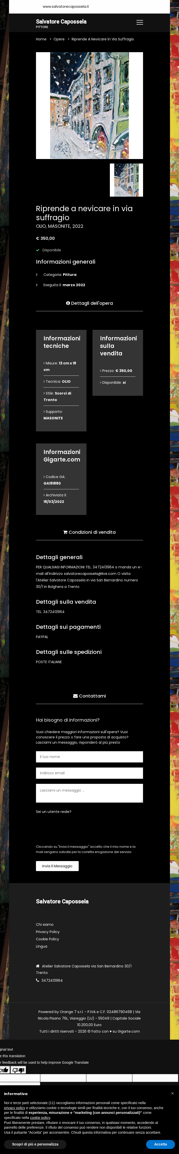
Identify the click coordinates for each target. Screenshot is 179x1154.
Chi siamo (45, 924)
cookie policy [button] (40, 1118)
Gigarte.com (129, 1031)
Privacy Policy (48, 932)
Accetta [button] (160, 1144)
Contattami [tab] (89, 696)
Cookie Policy (47, 939)
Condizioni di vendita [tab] (89, 532)
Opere (59, 39)
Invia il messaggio (57, 866)
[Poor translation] (18, 1070)
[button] (172, 1093)
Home (41, 39)
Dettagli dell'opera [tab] (89, 303)
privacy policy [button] (14, 1108)
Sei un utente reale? (53, 811)
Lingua (41, 946)
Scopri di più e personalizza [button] (35, 1144)
